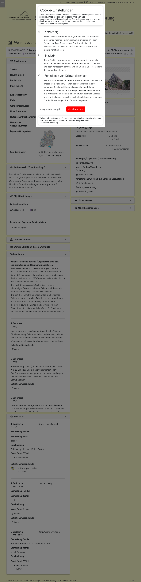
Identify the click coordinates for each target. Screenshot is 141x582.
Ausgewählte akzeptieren (52, 109)
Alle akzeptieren (75, 109)
